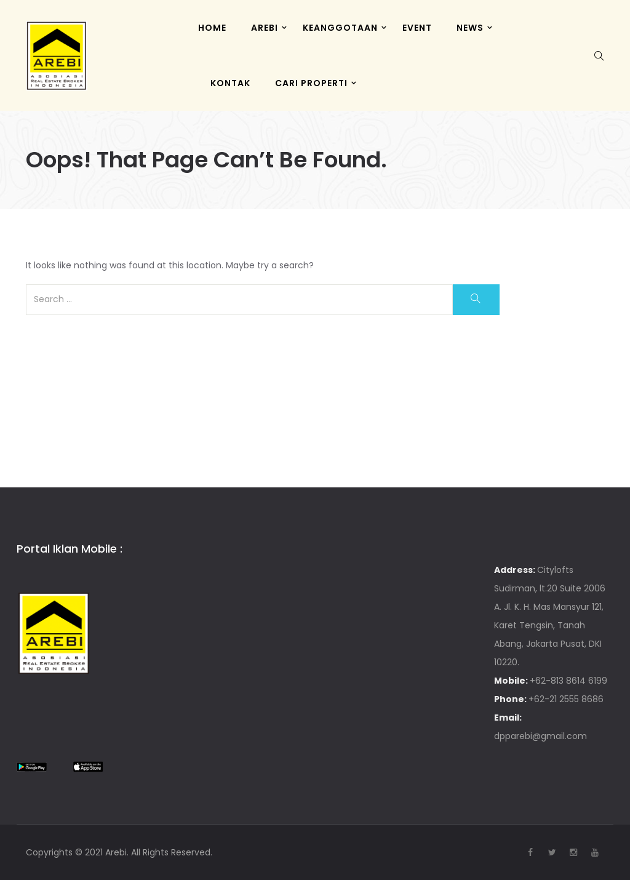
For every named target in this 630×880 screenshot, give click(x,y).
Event (417, 28)
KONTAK (230, 83)
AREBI (264, 28)
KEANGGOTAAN (340, 28)
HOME (212, 28)
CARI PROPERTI (311, 83)
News (470, 28)
